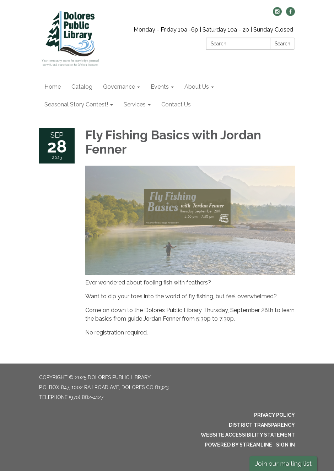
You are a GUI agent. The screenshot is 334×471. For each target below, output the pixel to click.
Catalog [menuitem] (81, 86)
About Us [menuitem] (196, 86)
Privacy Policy (274, 415)
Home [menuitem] (52, 86)
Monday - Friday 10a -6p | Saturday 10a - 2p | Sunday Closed (213, 29)
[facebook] (290, 14)
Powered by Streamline (238, 445)
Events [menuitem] (160, 86)
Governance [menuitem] (119, 86)
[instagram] (277, 14)
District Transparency (262, 425)
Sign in (285, 445)
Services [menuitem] (135, 104)
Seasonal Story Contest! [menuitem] (76, 104)
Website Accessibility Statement (248, 435)
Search (282, 43)
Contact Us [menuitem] (176, 104)
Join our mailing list (283, 463)
